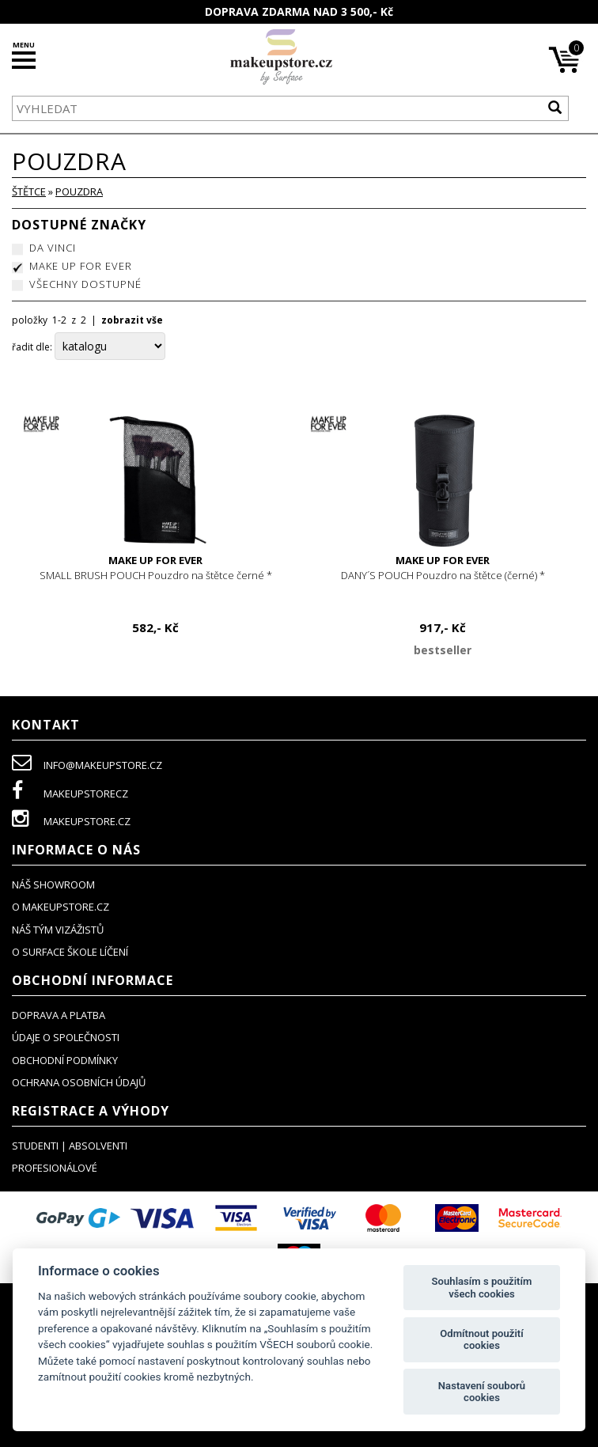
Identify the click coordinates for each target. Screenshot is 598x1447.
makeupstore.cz (71, 821)
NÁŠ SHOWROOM (53, 884)
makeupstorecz (70, 793)
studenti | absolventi (69, 1145)
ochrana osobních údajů (79, 1082)
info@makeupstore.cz (87, 765)
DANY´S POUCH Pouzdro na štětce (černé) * (442, 567)
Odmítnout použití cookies (481, 1340)
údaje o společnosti (65, 1037)
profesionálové (54, 1168)
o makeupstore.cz (60, 907)
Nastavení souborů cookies (481, 1392)
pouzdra (79, 191)
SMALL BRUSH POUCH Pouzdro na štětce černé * (155, 567)
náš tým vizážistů (58, 929)
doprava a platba (58, 1015)
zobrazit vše (132, 320)
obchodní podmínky (65, 1060)
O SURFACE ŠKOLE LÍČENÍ (70, 952)
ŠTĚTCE (29, 191)
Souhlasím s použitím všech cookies (482, 1287)
